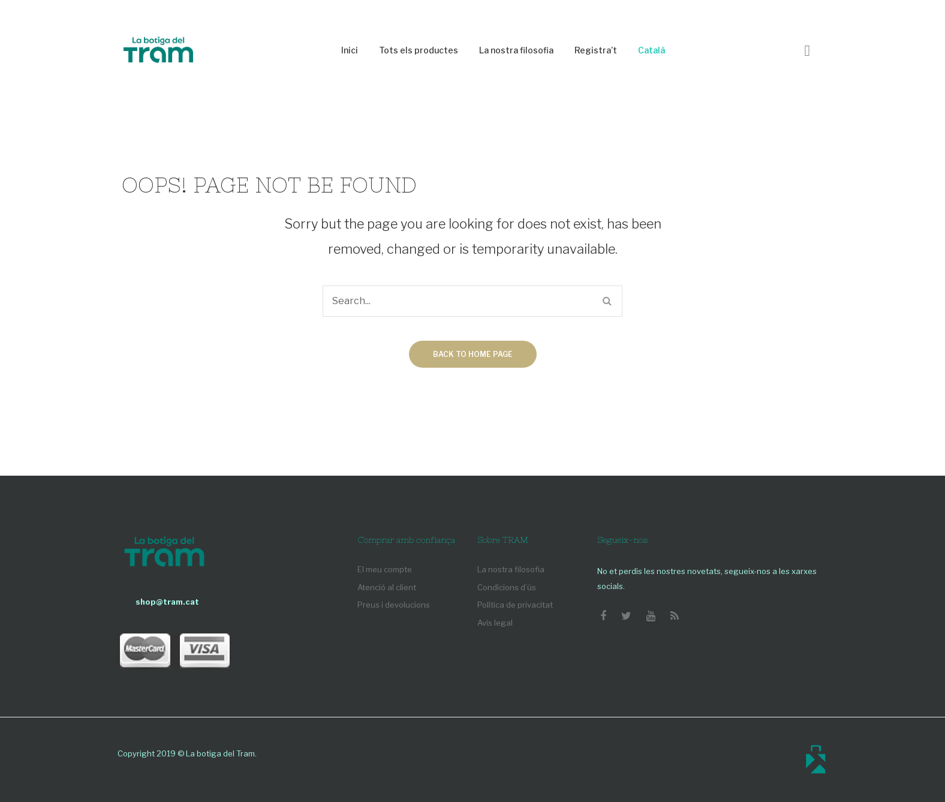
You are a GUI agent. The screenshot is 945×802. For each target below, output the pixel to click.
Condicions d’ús (506, 587)
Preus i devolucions (393, 604)
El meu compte (384, 569)
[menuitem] (349, 50)
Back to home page (473, 354)
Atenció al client (386, 587)
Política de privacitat (515, 604)
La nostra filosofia (510, 569)
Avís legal (495, 622)
